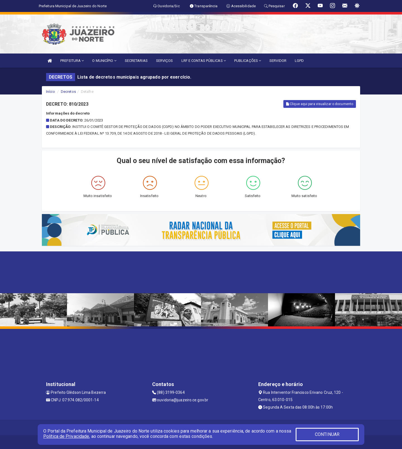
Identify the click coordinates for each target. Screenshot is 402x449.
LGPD (299, 61)
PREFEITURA (72, 61)
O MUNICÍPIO (104, 61)
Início (50, 91)
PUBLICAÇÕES (247, 61)
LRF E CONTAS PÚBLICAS (203, 61)
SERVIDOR (277, 61)
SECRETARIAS (136, 61)
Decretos (68, 91)
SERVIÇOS (164, 61)
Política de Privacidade (66, 436)
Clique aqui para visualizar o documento (319, 104)
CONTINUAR (327, 434)
